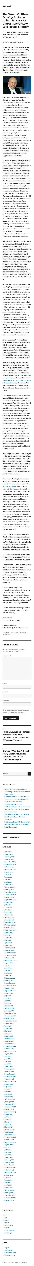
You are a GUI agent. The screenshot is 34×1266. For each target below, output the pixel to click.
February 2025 (9, 887)
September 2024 (10, 900)
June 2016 (8, 1150)
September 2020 (10, 1021)
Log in (6, 1248)
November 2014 (10, 1167)
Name (5, 683)
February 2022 (9, 978)
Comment (7, 656)
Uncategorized (9, 1230)
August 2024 (9, 902)
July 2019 (7, 1056)
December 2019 (10, 1044)
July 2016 (7, 1147)
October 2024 (9, 897)
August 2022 (9, 963)
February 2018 (9, 1099)
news (9, 634)
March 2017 (8, 1127)
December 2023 (10, 922)
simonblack (8, 1225)
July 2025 (7, 874)
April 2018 (8, 1094)
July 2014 (7, 1177)
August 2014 (8, 1175)
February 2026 (9, 857)
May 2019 (7, 1061)
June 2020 (8, 1028)
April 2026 (8, 852)
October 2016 (9, 1140)
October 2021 (9, 988)
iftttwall (7, 6)
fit (5, 1215)
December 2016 (10, 1134)
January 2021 (9, 1011)
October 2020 (9, 1018)
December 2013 (9, 1195)
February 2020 (9, 1039)
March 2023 (8, 945)
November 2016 (10, 1137)
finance (5, 634)
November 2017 (10, 1107)
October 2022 (9, 958)
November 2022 (10, 955)
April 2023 (8, 943)
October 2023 (9, 927)
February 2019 (9, 1069)
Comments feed (10, 1253)
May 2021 (7, 1001)
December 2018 (9, 1074)
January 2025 (9, 890)
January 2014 (9, 1193)
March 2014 (8, 1188)
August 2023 (8, 932)
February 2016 (9, 1160)
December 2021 (9, 983)
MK (5, 1218)
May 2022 (8, 970)
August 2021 (8, 993)
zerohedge (23, 632)
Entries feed (8, 1250)
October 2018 (9, 1079)
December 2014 (9, 1165)
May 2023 (7, 940)
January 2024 (9, 920)
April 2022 (8, 973)
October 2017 (9, 1109)
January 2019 (9, 1071)
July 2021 (7, 996)
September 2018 (10, 1081)
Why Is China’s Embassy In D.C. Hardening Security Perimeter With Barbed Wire (17, 791)
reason (6, 1223)
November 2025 (10, 864)
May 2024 (8, 910)
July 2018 (7, 1087)
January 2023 (9, 950)
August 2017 (8, 1114)
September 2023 (10, 930)
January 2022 (9, 980)
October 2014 (9, 1170)
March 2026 (8, 854)
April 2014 (8, 1185)
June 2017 (7, 1119)
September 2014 (10, 1172)
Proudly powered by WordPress (18, 1262)
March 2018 (8, 1097)
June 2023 (8, 937)
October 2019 (9, 1049)
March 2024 (8, 915)
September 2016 (10, 1142)
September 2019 (10, 1051)
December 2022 (10, 953)
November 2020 (10, 1016)
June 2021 (7, 998)
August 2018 (8, 1084)
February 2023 (9, 948)
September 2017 (10, 1112)
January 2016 (9, 1162)
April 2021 (8, 1003)
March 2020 (8, 1036)
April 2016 (8, 1155)
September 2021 (10, 991)
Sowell (6, 1228)
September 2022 (10, 960)
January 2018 (9, 1102)
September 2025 (10, 869)
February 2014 (9, 1190)
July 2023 (7, 935)
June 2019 (8, 1059)
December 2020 (10, 1013)
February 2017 (9, 1129)
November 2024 (10, 895)
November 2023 (10, 925)
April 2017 (8, 1124)
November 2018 (10, 1076)
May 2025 (8, 879)
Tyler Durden (7, 618)
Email (5, 692)
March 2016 (8, 1157)
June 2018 (7, 1089)
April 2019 (8, 1064)
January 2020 (9, 1041)
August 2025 (9, 872)
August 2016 (8, 1145)
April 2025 (8, 882)
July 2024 (7, 905)
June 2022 (8, 968)
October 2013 (9, 1200)
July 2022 (7, 965)
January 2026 (9, 859)
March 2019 (8, 1066)
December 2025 (10, 862)
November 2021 (10, 985)
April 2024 (8, 912)
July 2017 (7, 1117)
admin (7, 632)
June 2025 (8, 877)
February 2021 (9, 1008)
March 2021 (8, 1006)
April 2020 (8, 1033)
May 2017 (7, 1122)
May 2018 (7, 1092)
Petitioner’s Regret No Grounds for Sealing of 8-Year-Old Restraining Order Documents (17, 809)
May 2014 (7, 1182)
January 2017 (9, 1132)
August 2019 (8, 1054)
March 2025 (8, 884)
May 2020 (8, 1031)
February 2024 (9, 917)
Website (6, 701)
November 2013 (10, 1198)
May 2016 (7, 1152)
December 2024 (10, 892)
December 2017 (9, 1104)
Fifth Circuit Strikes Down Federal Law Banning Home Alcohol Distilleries (16, 816)
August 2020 (9, 1023)
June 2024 (8, 907)
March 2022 (8, 975)
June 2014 (7, 1180)
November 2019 (10, 1046)
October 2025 (9, 867)
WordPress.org (9, 1255)
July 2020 (7, 1026)
